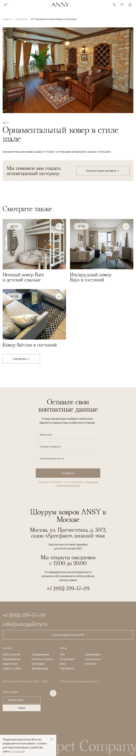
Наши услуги (93, 659)
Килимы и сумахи (42, 659)
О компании (67, 659)
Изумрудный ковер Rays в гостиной (90, 277)
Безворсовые (40, 668)
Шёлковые (38, 663)
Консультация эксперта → (102, 171)
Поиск (21, 708)
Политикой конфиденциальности (77, 483)
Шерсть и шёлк (12, 668)
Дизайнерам (93, 654)
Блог (63, 663)
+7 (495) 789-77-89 (68, 588)
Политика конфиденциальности (80, 681)
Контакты (91, 663)
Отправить (68, 473)
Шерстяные (10, 663)
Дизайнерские (12, 659)
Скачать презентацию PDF (68, 635)
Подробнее (18, 751)
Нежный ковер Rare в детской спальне (23, 277)
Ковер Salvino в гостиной (30, 344)
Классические (11, 654)
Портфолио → (21, 359)
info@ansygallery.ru (25, 624)
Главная (7, 19)
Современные (40, 654)
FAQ (62, 654)
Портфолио (21, 19)
